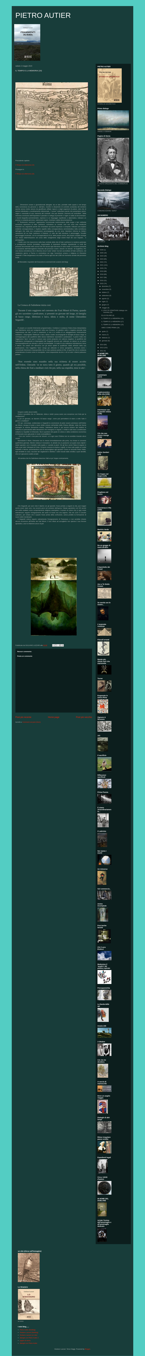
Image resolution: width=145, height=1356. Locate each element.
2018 (102, 274)
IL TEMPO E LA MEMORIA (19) (112, 318)
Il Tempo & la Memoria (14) (24, 165)
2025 (102, 253)
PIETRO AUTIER (43, 15)
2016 (102, 280)
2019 (102, 271)
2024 (102, 256)
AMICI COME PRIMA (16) (110, 328)
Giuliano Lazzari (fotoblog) (29, 1332)
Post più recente (23, 717)
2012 (102, 351)
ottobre (104, 292)
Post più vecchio (84, 717)
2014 (102, 344)
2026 (102, 250)
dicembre (105, 286)
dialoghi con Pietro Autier (28, 1343)
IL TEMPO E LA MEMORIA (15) (112, 324)
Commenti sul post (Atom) (31, 722)
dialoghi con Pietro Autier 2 (29, 1338)
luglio (104, 301)
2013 (102, 348)
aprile (104, 331)
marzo (104, 335)
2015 (102, 283)
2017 (102, 277)
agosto (104, 298)
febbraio (105, 338)
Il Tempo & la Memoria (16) (24, 174)
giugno (104, 305)
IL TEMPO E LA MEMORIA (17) (112, 321)
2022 (102, 262)
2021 (102, 265)
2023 (102, 259)
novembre (105, 289)
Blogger (87, 1349)
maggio (104, 308)
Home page (53, 717)
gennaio (105, 341)
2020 (102, 268)
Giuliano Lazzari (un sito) (28, 1335)
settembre (105, 295)
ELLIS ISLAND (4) (107, 315)
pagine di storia (25, 1340)
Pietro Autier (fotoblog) (27, 1330)
